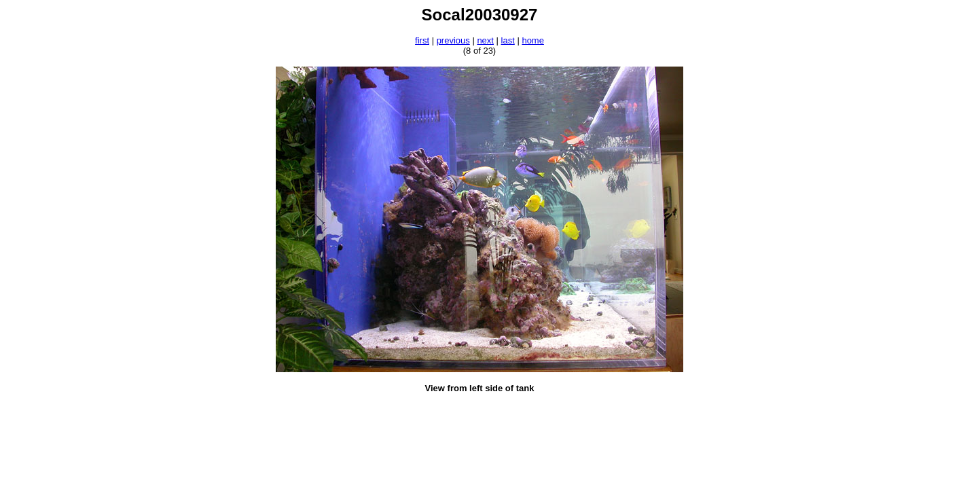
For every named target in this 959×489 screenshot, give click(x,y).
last (508, 40)
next (485, 40)
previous (453, 40)
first (422, 40)
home (533, 40)
